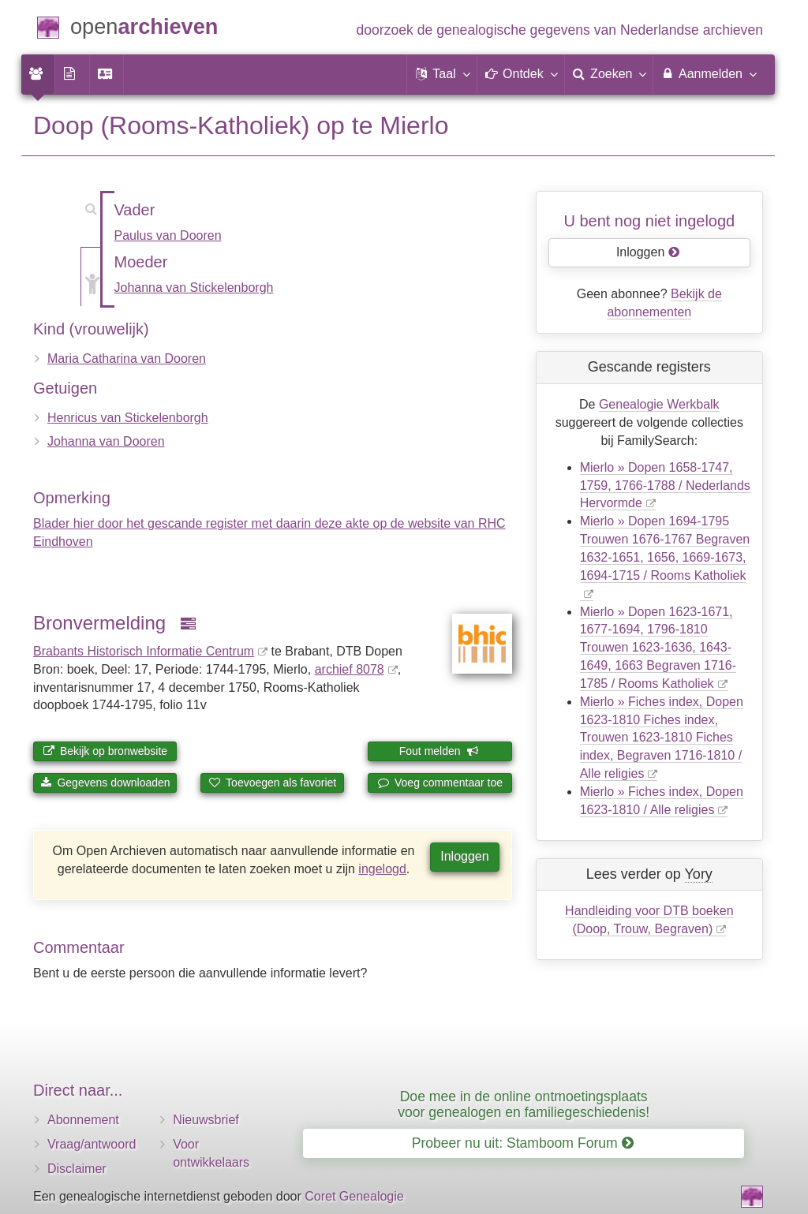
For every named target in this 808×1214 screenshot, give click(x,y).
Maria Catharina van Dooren (126, 358)
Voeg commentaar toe (440, 782)
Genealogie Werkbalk (659, 404)
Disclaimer (77, 1168)
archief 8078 (349, 669)
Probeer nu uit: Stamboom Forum (523, 1143)
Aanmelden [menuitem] (708, 73)
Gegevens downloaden (105, 782)
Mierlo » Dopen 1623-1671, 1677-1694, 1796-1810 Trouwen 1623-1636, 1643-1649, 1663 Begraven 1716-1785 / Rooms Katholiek (658, 647)
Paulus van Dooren (168, 235)
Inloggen (464, 856)
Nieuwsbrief (206, 1119)
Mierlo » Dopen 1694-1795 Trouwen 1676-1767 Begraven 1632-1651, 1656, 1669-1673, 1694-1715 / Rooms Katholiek (665, 548)
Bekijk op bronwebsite (105, 751)
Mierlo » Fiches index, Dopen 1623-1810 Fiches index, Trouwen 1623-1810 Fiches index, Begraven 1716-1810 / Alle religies (661, 737)
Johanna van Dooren (106, 441)
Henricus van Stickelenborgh (127, 417)
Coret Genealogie (354, 1196)
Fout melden (439, 751)
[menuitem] (37, 74)
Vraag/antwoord (91, 1144)
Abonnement (83, 1119)
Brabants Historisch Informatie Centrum (143, 651)
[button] (442, 74)
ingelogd (382, 869)
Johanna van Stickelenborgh (194, 287)
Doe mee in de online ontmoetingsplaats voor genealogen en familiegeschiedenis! (523, 1104)
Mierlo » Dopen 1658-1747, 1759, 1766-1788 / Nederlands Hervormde (665, 485)
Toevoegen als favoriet (272, 782)
